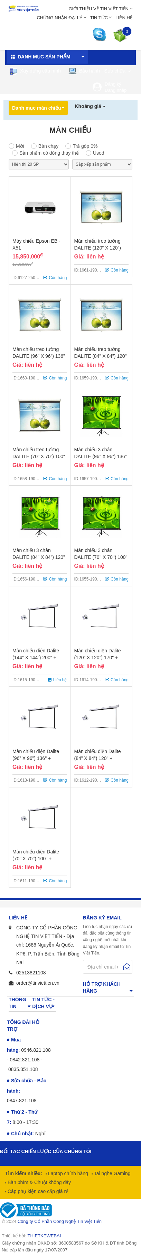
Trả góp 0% (85, 146)
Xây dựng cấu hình (35, 71)
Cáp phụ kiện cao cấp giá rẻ (37, 1191)
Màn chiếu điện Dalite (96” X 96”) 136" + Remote (35, 758)
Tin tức (99, 17)
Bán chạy (48, 146)
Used (98, 153)
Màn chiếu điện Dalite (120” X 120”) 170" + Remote (97, 657)
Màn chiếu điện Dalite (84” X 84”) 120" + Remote (97, 758)
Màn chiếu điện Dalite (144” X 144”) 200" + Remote (35, 657)
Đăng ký (113, 84)
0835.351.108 (23, 1069)
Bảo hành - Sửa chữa (97, 71)
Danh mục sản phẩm (44, 56)
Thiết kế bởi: (31, 1235)
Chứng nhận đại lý (59, 17)
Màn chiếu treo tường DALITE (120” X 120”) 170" (97, 247)
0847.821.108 (22, 1100)
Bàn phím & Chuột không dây (38, 1182)
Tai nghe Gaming (112, 1173)
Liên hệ (123, 17)
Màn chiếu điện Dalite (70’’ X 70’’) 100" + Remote (35, 858)
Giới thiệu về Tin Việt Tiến (98, 8)
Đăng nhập (115, 90)
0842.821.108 (25, 1059)
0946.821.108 (36, 1050)
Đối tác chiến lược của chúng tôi (45, 1151)
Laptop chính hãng (67, 1173)
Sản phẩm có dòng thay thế (49, 153)
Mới (20, 146)
